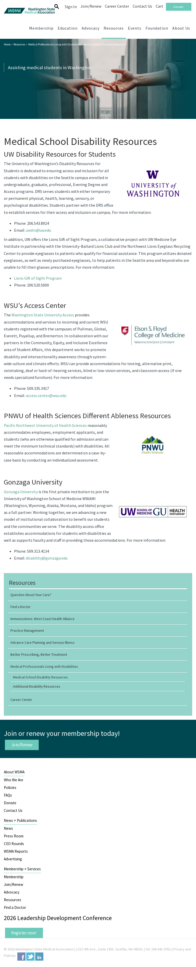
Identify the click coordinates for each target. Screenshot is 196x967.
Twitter (30, 956)
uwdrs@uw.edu (38, 230)
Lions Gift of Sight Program (38, 278)
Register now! (24, 932)
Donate (10, 802)
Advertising (13, 859)
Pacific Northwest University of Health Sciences (45, 425)
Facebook (21, 956)
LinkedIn (39, 956)
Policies (10, 787)
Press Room (13, 836)
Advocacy (11, 892)
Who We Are (13, 779)
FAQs (8, 795)
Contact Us (13, 810)
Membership (13, 876)
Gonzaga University (21, 491)
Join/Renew (22, 745)
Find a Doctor (15, 907)
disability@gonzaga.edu (47, 558)
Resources (19, 44)
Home (7, 44)
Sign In (71, 6)
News (8, 828)
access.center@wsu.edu (46, 395)
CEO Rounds (14, 843)
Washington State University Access (42, 314)
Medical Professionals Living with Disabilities (54, 44)
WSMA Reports (16, 851)
